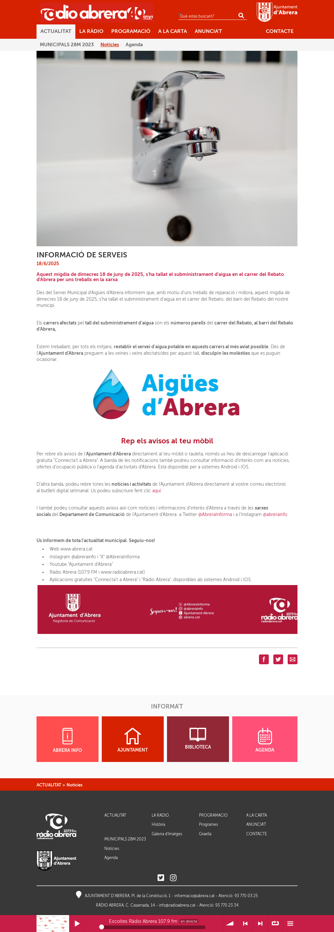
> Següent (260, 923)
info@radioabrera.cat (177, 905)
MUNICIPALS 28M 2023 (125, 839)
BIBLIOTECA (198, 739)
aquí (156, 490)
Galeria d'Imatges (167, 834)
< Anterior (245, 923)
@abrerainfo (275, 514)
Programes (208, 824)
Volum (230, 923)
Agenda (111, 857)
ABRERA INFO (67, 740)
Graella (205, 834)
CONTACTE (256, 834)
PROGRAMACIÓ (213, 815)
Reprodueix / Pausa (76, 923)
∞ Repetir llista (275, 923)
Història (158, 824)
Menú (290, 923)
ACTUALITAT (49, 784)
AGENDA (264, 740)
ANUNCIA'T (256, 825)
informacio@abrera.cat (195, 896)
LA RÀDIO (160, 815)
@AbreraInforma (215, 514)
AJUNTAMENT (132, 740)
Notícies (75, 784)
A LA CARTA (256, 815)
